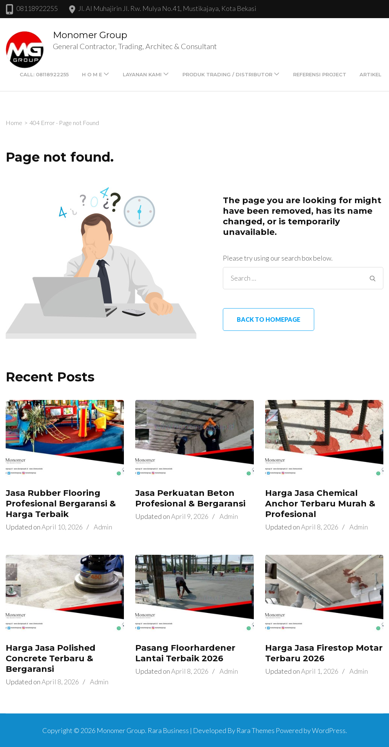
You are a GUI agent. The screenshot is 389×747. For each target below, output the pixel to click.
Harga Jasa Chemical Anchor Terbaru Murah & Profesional (320, 503)
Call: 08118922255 (44, 74)
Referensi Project (319, 74)
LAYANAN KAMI (142, 74)
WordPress (329, 730)
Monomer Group (90, 34)
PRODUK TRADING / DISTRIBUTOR (227, 74)
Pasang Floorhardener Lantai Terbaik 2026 (185, 653)
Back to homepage (268, 319)
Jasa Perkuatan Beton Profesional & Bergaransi (190, 498)
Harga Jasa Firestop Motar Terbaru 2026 (324, 653)
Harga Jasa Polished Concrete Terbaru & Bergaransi (51, 658)
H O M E (92, 74)
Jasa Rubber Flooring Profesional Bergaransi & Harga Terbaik (61, 503)
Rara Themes (255, 730)
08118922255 (37, 8)
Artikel (370, 74)
